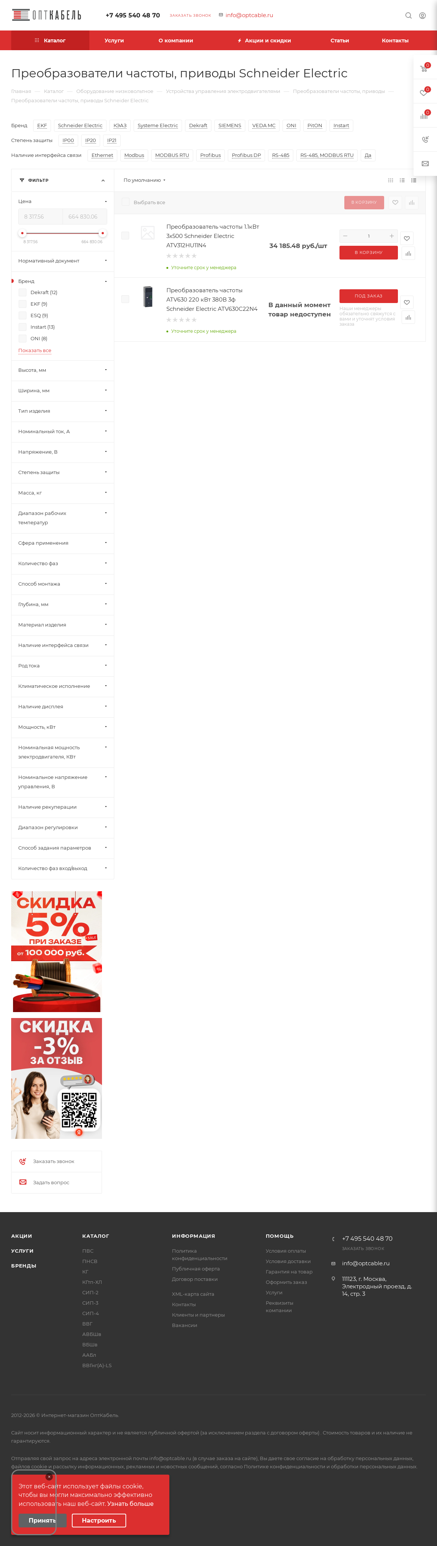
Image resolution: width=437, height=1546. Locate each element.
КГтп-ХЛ (92, 1282)
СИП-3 (90, 1303)
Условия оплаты (286, 1251)
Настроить (99, 1520)
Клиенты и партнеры (198, 1315)
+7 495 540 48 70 (133, 15)
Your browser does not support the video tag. (34, 1502)
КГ (85, 1272)
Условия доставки (288, 1261)
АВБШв (91, 1334)
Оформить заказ (286, 1282)
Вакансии (184, 1325)
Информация (194, 1236)
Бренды (23, 1266)
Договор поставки (195, 1279)
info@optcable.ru (249, 15)
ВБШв (90, 1344)
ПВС (87, 1251)
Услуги (22, 1251)
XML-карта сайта (193, 1294)
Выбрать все (149, 202)
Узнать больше (130, 1503)
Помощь (280, 1236)
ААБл (89, 1355)
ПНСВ (90, 1261)
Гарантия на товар (289, 1272)
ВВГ (87, 1324)
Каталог (95, 1236)
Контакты (184, 1304)
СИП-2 (90, 1292)
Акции (21, 1236)
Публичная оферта (196, 1269)
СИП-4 (90, 1313)
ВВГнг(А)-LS (97, 1365)
